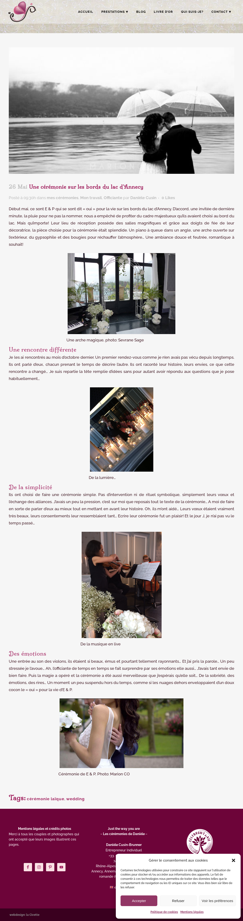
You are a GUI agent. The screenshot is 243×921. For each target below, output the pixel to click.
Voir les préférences (217, 901)
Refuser (178, 901)
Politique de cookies (164, 912)
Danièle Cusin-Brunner (124, 845)
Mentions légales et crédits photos (44, 829)
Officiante (113, 197)
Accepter (139, 901)
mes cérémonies (62, 197)
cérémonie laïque (45, 798)
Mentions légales (192, 912)
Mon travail (91, 197)
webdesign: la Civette (24, 915)
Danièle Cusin (143, 197)
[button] (233, 860)
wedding (75, 798)
